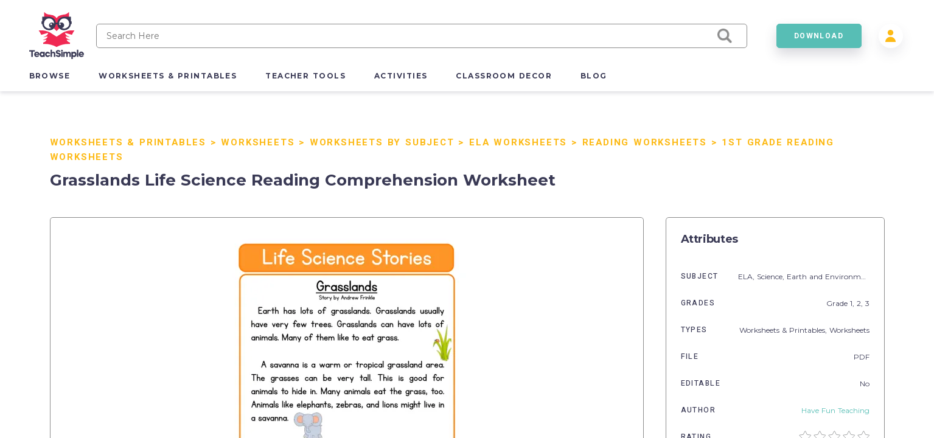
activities (400, 75)
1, (853, 303)
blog (593, 75)
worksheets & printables (168, 75)
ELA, (747, 276)
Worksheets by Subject (382, 142)
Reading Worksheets (644, 142)
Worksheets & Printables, (784, 330)
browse (50, 75)
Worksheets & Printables (128, 142)
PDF (862, 356)
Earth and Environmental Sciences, (850, 276)
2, (861, 303)
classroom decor (504, 75)
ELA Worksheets (518, 142)
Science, (772, 276)
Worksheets (257, 142)
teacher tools (305, 75)
